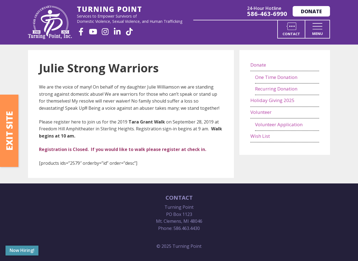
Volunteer (261, 112)
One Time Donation (276, 77)
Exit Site (9, 130)
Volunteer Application (279, 124)
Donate (311, 11)
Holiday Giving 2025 (272, 100)
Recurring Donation (276, 89)
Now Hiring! (22, 250)
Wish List (260, 136)
